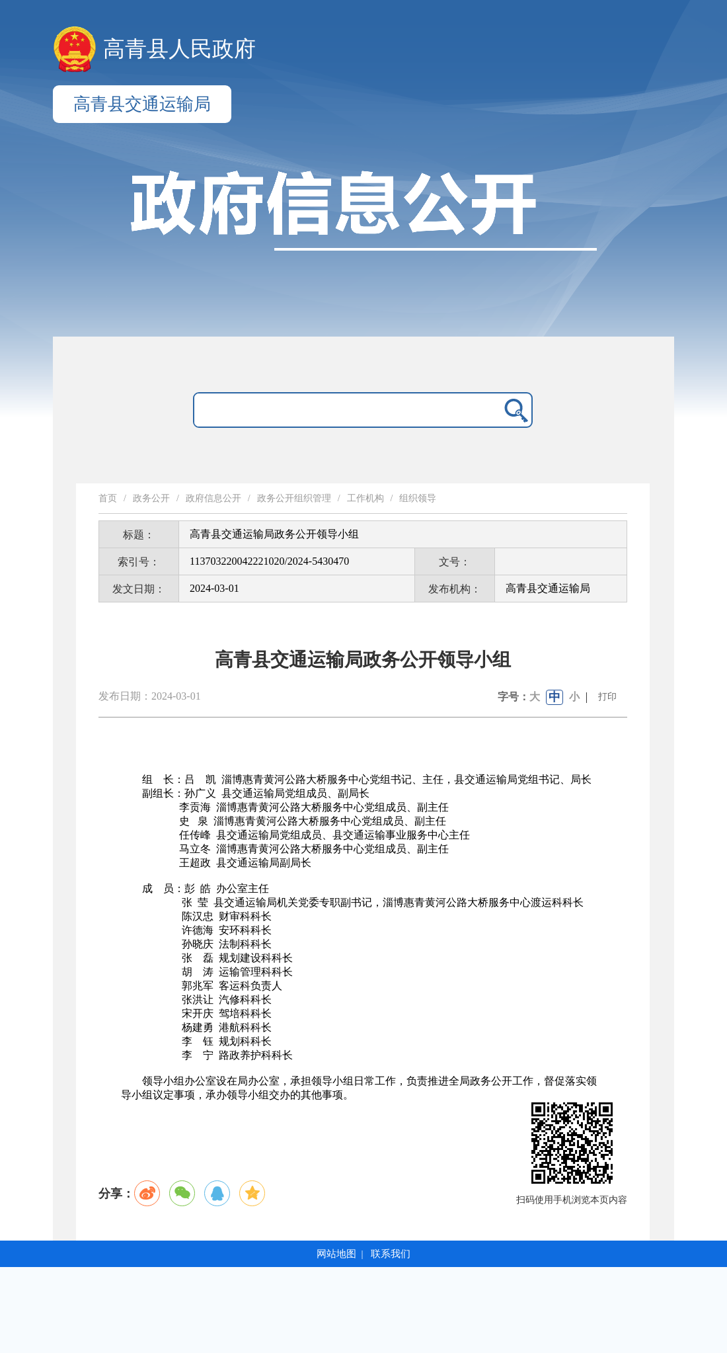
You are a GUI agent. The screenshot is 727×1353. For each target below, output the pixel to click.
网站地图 (336, 1254)
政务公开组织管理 (294, 498)
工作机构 (365, 498)
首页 (107, 498)
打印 (607, 697)
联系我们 (390, 1254)
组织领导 (417, 498)
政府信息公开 (213, 498)
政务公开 (151, 498)
